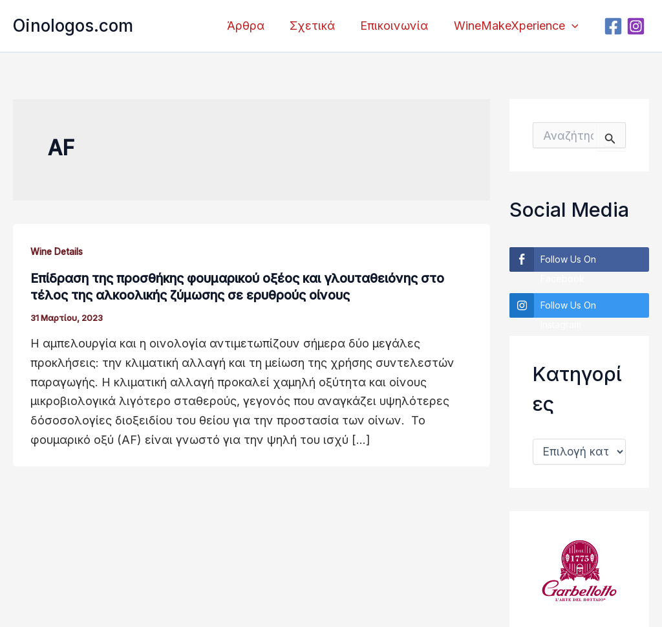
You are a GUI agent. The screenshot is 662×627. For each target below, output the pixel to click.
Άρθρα (253, 25)
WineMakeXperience (516, 26)
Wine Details (59, 251)
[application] (572, 26)
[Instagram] (637, 26)
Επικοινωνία (397, 25)
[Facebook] (615, 26)
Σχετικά (317, 25)
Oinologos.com (73, 26)
